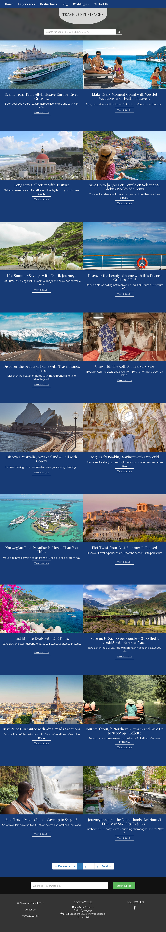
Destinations (48, 4)
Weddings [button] (81, 4)
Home (9, 4)
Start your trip (124, 886)
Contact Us (101, 4)
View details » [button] (41, 112)
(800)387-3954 (84, 910)
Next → (107, 866)
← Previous (62, 866)
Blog (65, 4)
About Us (30, 909)
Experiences (26, 4)
